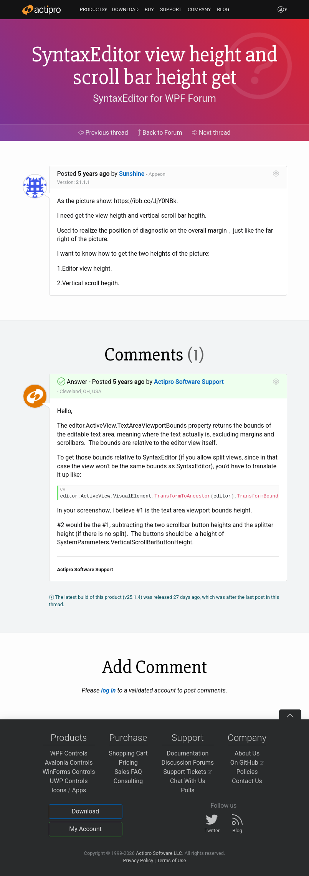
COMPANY (199, 9)
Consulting (128, 781)
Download (85, 811)
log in (108, 690)
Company (247, 737)
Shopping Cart (128, 753)
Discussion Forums (188, 762)
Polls (187, 790)
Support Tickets (188, 771)
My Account (85, 829)
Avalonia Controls (69, 762)
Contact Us (247, 781)
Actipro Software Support (189, 381)
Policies (247, 771)
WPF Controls (69, 753)
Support (188, 737)
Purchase (128, 737)
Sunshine (132, 173)
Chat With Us (187, 781)
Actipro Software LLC (159, 853)
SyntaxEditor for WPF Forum (154, 98)
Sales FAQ (128, 771)
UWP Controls (69, 781)
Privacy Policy (138, 860)
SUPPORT (171, 9)
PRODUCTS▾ (93, 9)
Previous (103, 132)
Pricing (128, 762)
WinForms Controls (69, 771)
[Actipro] (41, 9)
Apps (79, 790)
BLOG (223, 9)
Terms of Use (171, 860)
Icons (58, 790)
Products (69, 737)
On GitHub (247, 762)
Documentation (187, 753)
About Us (247, 753)
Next (211, 132)
